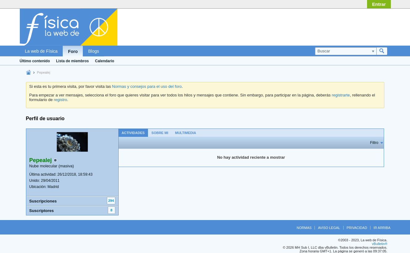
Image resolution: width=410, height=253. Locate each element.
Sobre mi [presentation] (159, 133)
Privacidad (357, 228)
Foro (73, 51)
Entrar (379, 4)
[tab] (133, 133)
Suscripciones (43, 201)
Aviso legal (329, 228)
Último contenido (35, 61)
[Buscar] (345, 51)
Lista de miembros (72, 61)
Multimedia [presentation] (185, 133)
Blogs (93, 51)
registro (60, 99)
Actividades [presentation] (133, 133)
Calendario (104, 61)
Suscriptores (41, 210)
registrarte (341, 95)
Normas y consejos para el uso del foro (147, 86)
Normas (304, 228)
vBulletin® (379, 244)
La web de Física (41, 51)
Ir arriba (382, 228)
